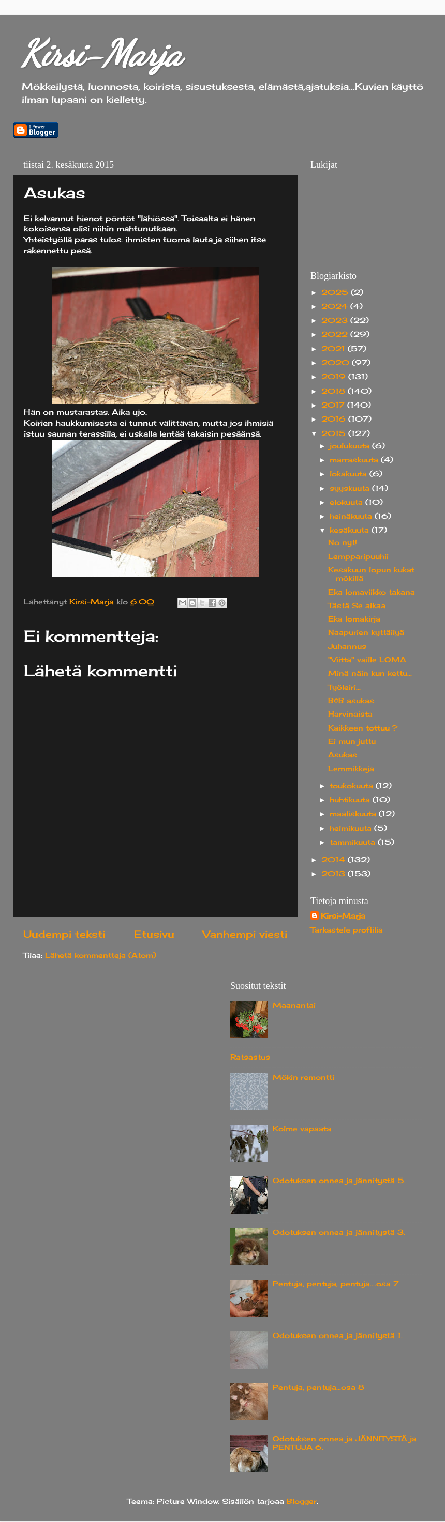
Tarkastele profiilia (346, 930)
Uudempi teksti (64, 934)
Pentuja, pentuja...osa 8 (318, 1387)
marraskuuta (355, 460)
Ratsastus (250, 1057)
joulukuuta (351, 446)
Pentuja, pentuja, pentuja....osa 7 (336, 1284)
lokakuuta (349, 474)
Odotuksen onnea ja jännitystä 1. (338, 1335)
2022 (335, 334)
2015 (334, 433)
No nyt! (342, 542)
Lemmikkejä (351, 769)
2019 (334, 376)
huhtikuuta (351, 800)
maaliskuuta (354, 814)
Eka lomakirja (354, 619)
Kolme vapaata (302, 1129)
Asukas (342, 755)
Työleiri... (344, 687)
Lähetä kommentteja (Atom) (100, 955)
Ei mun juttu (352, 741)
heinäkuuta (352, 516)
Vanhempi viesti (245, 934)
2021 (334, 349)
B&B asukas (351, 700)
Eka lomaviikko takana (371, 592)
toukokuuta (353, 786)
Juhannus (347, 646)
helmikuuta (352, 828)
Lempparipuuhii (358, 556)
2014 (334, 860)
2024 (335, 306)
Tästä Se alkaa (356, 605)
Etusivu (154, 934)
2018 (334, 391)
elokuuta (347, 502)
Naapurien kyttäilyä (366, 632)
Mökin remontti (303, 1077)
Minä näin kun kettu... (370, 673)
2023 (335, 320)
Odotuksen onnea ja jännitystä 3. (339, 1232)
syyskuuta (351, 488)
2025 (336, 292)
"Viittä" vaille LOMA (367, 660)
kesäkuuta (351, 530)
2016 (334, 419)
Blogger (302, 1501)
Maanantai (294, 1005)
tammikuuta (354, 842)
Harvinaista (350, 714)
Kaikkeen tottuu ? (362, 728)
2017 (334, 405)
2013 (334, 873)
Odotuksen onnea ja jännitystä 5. (339, 1180)
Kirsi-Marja (101, 53)
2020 (336, 363)
